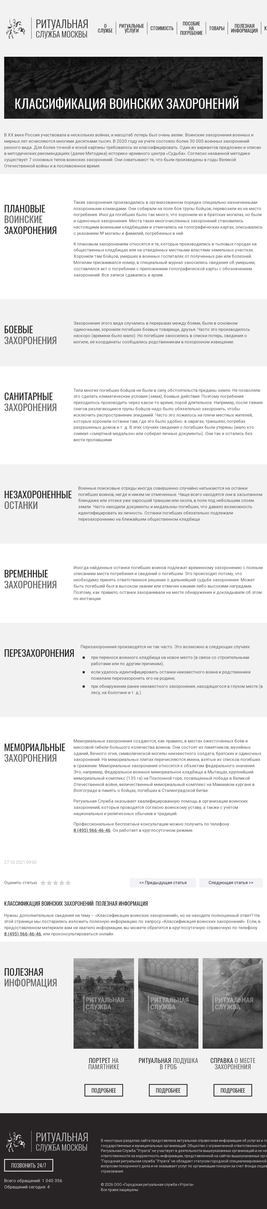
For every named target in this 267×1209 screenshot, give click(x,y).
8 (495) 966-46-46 (92, 830)
